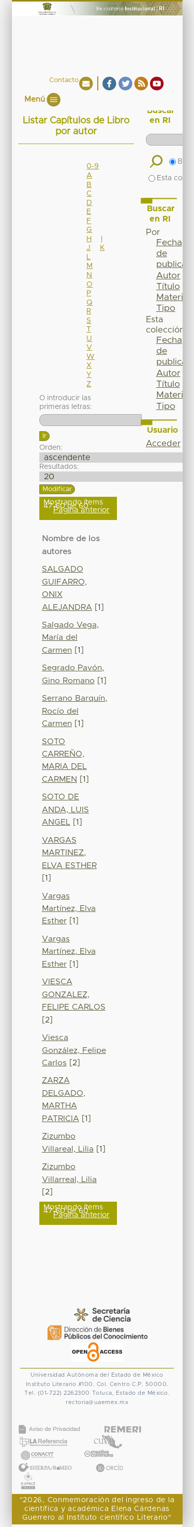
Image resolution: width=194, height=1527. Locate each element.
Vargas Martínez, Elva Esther (69, 908)
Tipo (165, 308)
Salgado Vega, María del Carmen (70, 637)
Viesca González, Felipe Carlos (74, 1050)
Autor (168, 275)
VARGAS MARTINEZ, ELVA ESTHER (69, 853)
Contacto (64, 80)
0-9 (92, 166)
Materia (172, 297)
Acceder (163, 443)
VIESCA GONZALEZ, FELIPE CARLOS (74, 994)
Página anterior (81, 510)
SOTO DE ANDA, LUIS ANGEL (65, 809)
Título (168, 286)
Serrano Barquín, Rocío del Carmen (74, 711)
